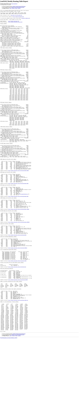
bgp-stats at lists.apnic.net (16, 16)
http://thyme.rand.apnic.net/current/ (15, 24)
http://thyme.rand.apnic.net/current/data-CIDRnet (17, 295)
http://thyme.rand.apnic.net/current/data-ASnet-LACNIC (18, 249)
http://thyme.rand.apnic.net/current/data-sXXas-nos (18, 358)
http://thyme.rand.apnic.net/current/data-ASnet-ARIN (18, 218)
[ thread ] (13, 8)
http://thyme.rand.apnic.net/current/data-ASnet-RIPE (18, 233)
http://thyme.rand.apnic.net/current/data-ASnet (17, 280)
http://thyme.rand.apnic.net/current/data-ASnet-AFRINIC (18, 264)
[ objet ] (16, 8)
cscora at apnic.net (14, 3)
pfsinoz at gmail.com (25, 19)
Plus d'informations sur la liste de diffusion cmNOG (8, 402)
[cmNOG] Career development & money (17, 7)
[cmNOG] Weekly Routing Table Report (18, 6)
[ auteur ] (19, 8)
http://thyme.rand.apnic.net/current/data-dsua (17, 318)
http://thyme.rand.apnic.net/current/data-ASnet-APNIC (18, 202)
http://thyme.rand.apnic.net (13, 23)
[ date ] (10, 8)
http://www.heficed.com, (23, 230)
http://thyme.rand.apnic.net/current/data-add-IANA (18, 333)
